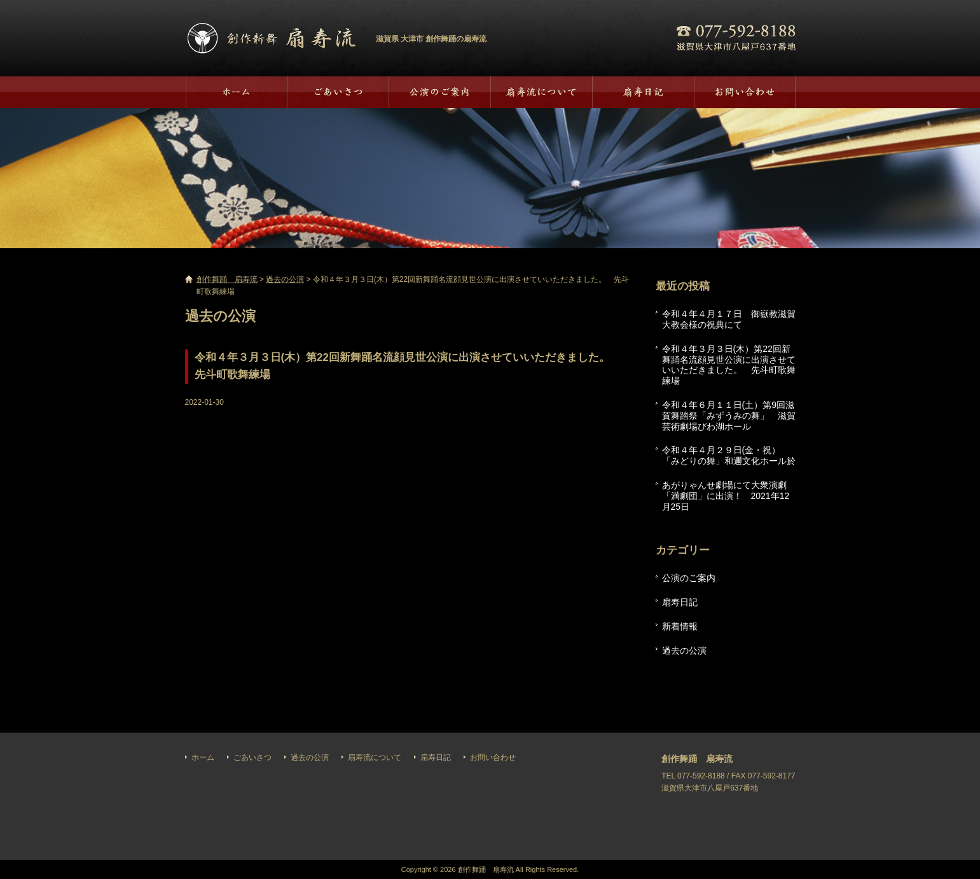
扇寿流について (541, 92)
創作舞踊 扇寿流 (271, 38)
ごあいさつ (338, 92)
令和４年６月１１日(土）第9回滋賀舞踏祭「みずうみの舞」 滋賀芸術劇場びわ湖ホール (729, 416)
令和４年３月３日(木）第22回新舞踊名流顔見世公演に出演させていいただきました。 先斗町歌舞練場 (729, 365)
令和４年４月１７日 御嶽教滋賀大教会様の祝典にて (729, 319)
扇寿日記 (643, 92)
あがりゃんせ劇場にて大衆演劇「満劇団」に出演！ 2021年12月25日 (726, 496)
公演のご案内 (688, 578)
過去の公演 (439, 92)
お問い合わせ (745, 92)
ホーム (236, 92)
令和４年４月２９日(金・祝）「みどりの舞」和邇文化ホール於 (729, 455)
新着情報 (680, 626)
